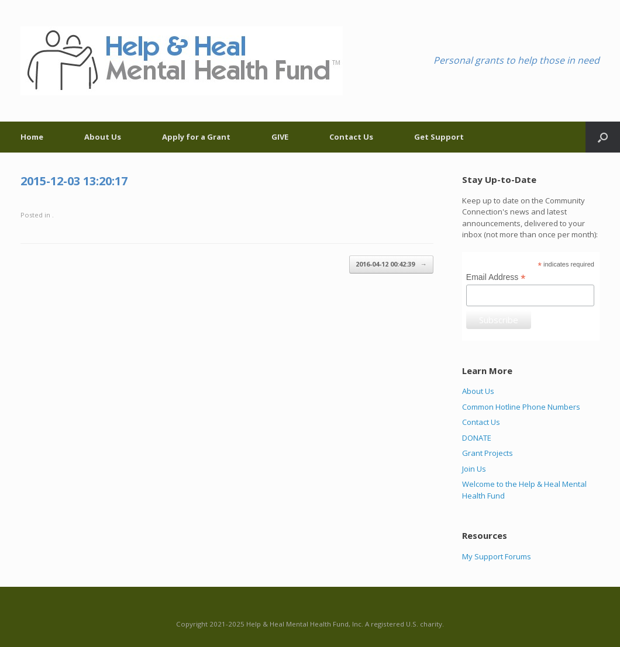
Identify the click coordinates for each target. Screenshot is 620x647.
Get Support (439, 137)
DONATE (476, 438)
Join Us (474, 468)
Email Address (496, 277)
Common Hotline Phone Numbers (521, 407)
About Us (102, 137)
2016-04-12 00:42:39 (391, 264)
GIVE (279, 137)
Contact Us (351, 137)
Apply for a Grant (196, 137)
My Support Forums (496, 556)
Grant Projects (487, 453)
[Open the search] (602, 137)
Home (31, 137)
